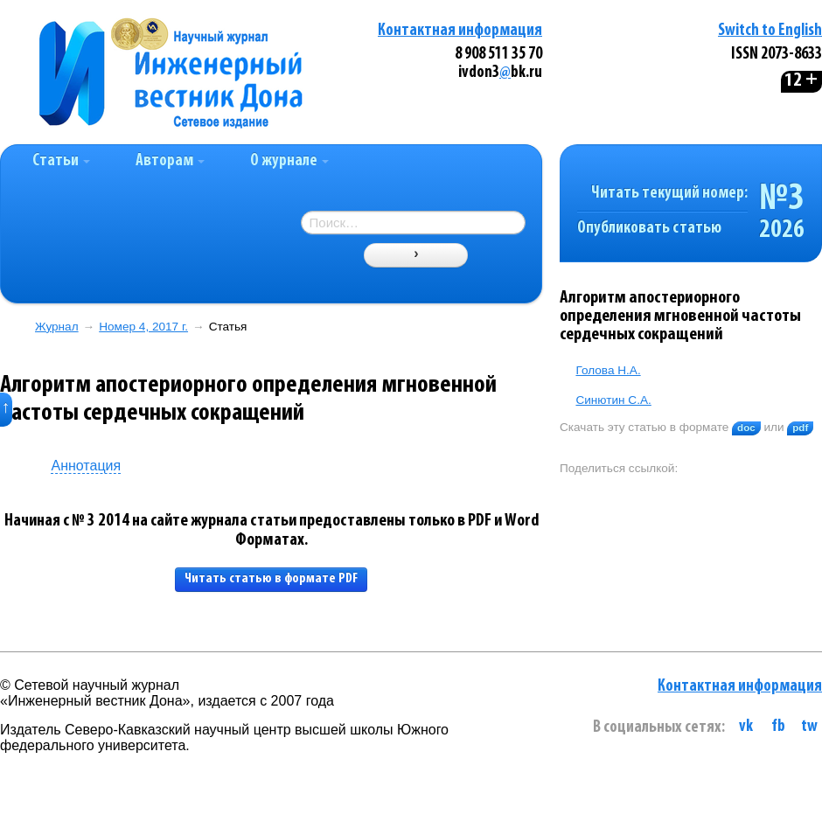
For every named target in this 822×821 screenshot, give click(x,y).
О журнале (289, 161)
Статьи (61, 161)
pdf (800, 427)
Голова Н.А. (607, 370)
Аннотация (86, 465)
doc (746, 427)
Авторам (170, 161)
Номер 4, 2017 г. (143, 326)
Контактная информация (460, 31)
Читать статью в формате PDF (271, 579)
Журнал (57, 326)
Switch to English (770, 31)
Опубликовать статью (649, 228)
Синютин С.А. (613, 400)
